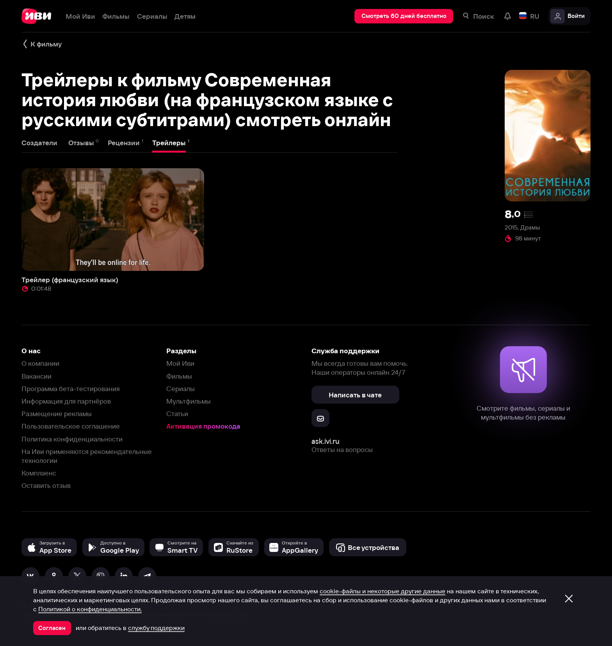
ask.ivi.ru (325, 441)
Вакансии (36, 376)
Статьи (177, 413)
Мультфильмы (188, 401)
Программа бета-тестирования (70, 388)
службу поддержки (156, 627)
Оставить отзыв (46, 485)
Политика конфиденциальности (72, 439)
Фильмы (179, 376)
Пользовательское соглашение (70, 426)
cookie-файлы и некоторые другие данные (382, 590)
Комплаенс (38, 473)
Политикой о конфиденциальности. (90, 608)
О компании (40, 363)
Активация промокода (203, 426)
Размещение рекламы (56, 413)
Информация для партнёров (66, 401)
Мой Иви (180, 363)
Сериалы (180, 388)
